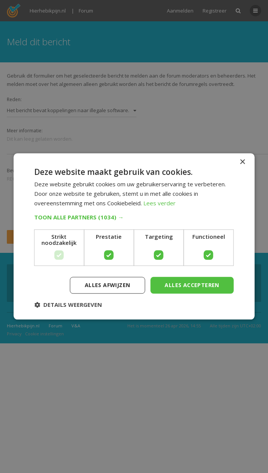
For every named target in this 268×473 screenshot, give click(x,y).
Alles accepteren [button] (192, 285)
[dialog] (134, 236)
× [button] (242, 162)
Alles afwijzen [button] (107, 285)
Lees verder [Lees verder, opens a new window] (159, 203)
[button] (134, 217)
